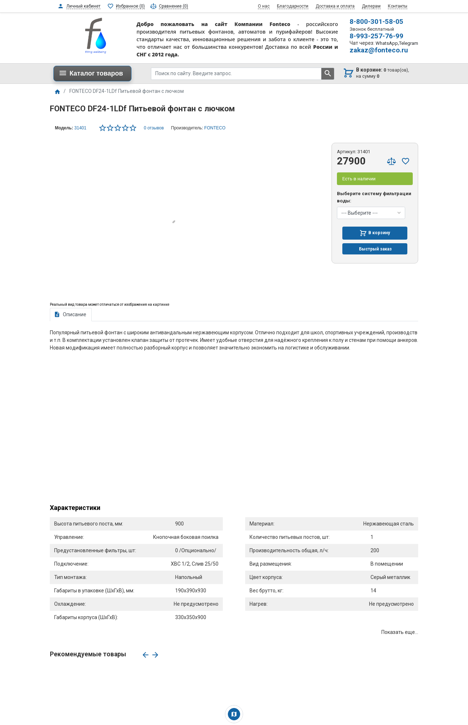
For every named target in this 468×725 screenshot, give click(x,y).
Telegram (408, 43)
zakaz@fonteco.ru (379, 50)
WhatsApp (387, 43)
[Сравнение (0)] (169, 6)
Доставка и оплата (335, 6)
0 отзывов (154, 127)
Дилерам (371, 6)
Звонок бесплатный (372, 29)
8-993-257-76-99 (376, 36)
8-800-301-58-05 (376, 21)
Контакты (397, 6)
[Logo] (95, 35)
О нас (264, 6)
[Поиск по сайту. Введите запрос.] (236, 74)
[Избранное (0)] (126, 6)
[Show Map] (234, 714)
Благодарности (292, 6)
